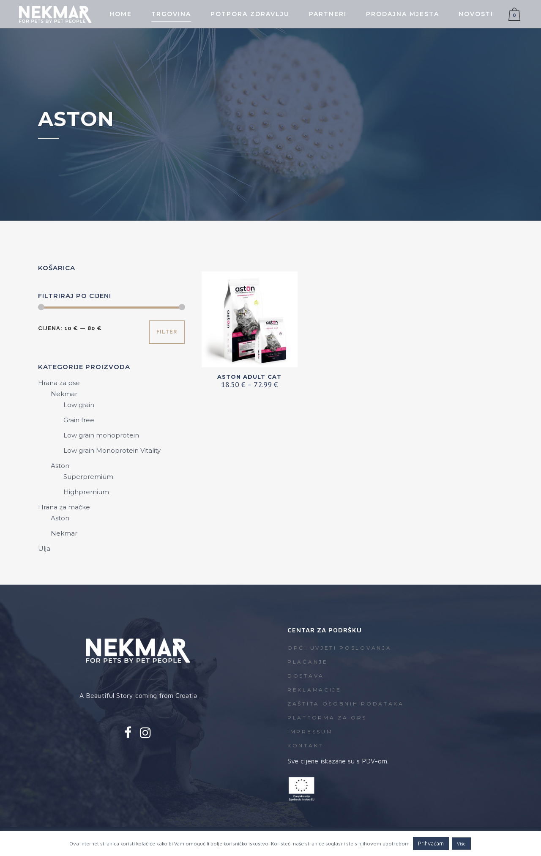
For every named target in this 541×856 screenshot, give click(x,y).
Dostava (305, 676)
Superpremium (88, 477)
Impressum (310, 731)
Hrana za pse (59, 383)
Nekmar (64, 394)
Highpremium (86, 492)
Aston (60, 466)
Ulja (44, 548)
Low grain (78, 405)
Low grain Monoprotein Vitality (112, 450)
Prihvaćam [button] (431, 843)
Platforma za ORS (327, 717)
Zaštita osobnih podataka (345, 703)
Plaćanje (307, 662)
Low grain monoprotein (101, 435)
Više (461, 843)
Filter (166, 332)
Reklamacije (314, 689)
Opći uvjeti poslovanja (339, 648)
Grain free (78, 420)
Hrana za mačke (64, 507)
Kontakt (305, 745)
